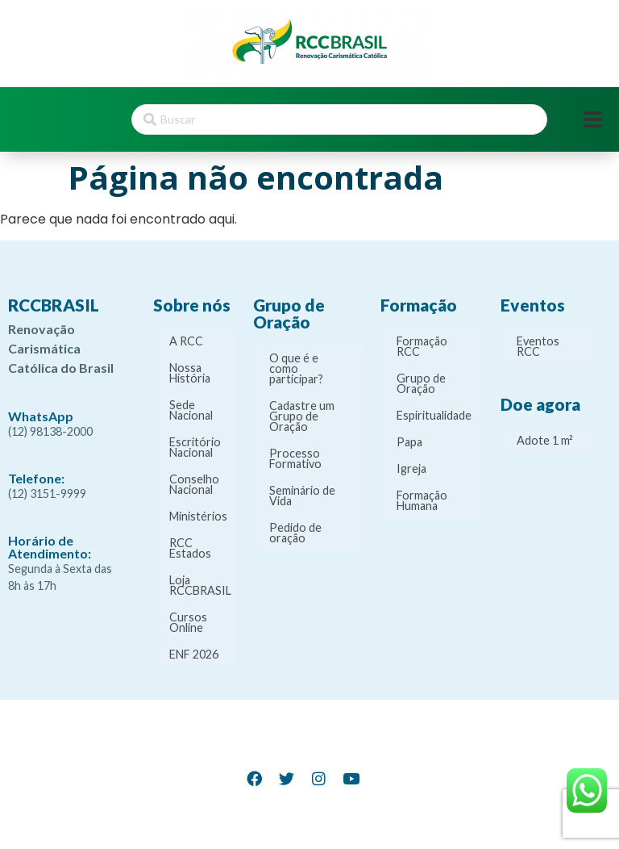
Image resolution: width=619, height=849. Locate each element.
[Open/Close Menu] (593, 120)
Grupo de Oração (421, 383)
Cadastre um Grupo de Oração (301, 416)
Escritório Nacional (195, 447)
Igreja (411, 468)
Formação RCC (422, 346)
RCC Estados (190, 548)
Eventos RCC (538, 346)
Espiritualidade (434, 415)
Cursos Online (188, 622)
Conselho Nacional (194, 484)
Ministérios (198, 516)
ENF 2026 (193, 654)
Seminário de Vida (302, 495)
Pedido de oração (295, 533)
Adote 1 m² (545, 440)
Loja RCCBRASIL (200, 585)
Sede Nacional (191, 410)
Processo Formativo (295, 458)
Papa (409, 442)
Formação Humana (422, 500)
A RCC (186, 341)
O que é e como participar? (296, 368)
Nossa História (189, 373)
